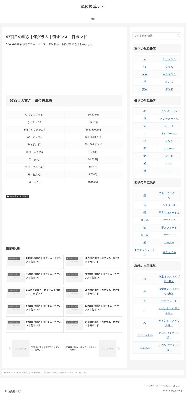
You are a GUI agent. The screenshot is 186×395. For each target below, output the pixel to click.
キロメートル (169, 133)
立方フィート (169, 301)
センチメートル (169, 118)
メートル (169, 126)
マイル (169, 163)
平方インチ (169, 220)
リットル (145, 347)
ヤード (169, 156)
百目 (144, 74)
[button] (178, 35)
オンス (169, 81)
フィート (169, 148)
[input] (157, 35)
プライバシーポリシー (171, 386)
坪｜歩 (145, 220)
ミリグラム (169, 59)
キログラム (169, 74)
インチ (169, 141)
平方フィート (169, 227)
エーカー (169, 242)
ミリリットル (145, 335)
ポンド (169, 89)
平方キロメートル (169, 212)
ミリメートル (169, 111)
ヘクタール (169, 205)
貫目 (144, 89)
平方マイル (169, 252)
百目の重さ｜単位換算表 (17, 196)
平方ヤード (169, 235)
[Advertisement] (35, 70)
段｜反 (145, 235)
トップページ (152, 386)
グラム (169, 66)
